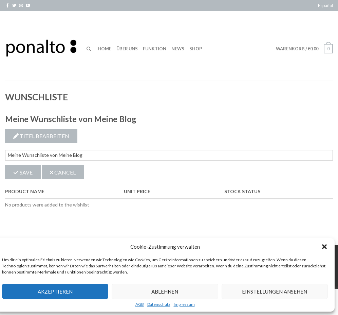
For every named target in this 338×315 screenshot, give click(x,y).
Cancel (63, 172)
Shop (195, 48)
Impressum (184, 304)
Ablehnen (164, 291)
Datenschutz (158, 304)
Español (325, 5)
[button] (324, 246)
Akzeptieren (55, 291)
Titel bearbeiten (41, 136)
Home (104, 48)
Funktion (154, 48)
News (177, 48)
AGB (139, 304)
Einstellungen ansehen (274, 291)
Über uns (127, 48)
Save (23, 172)
